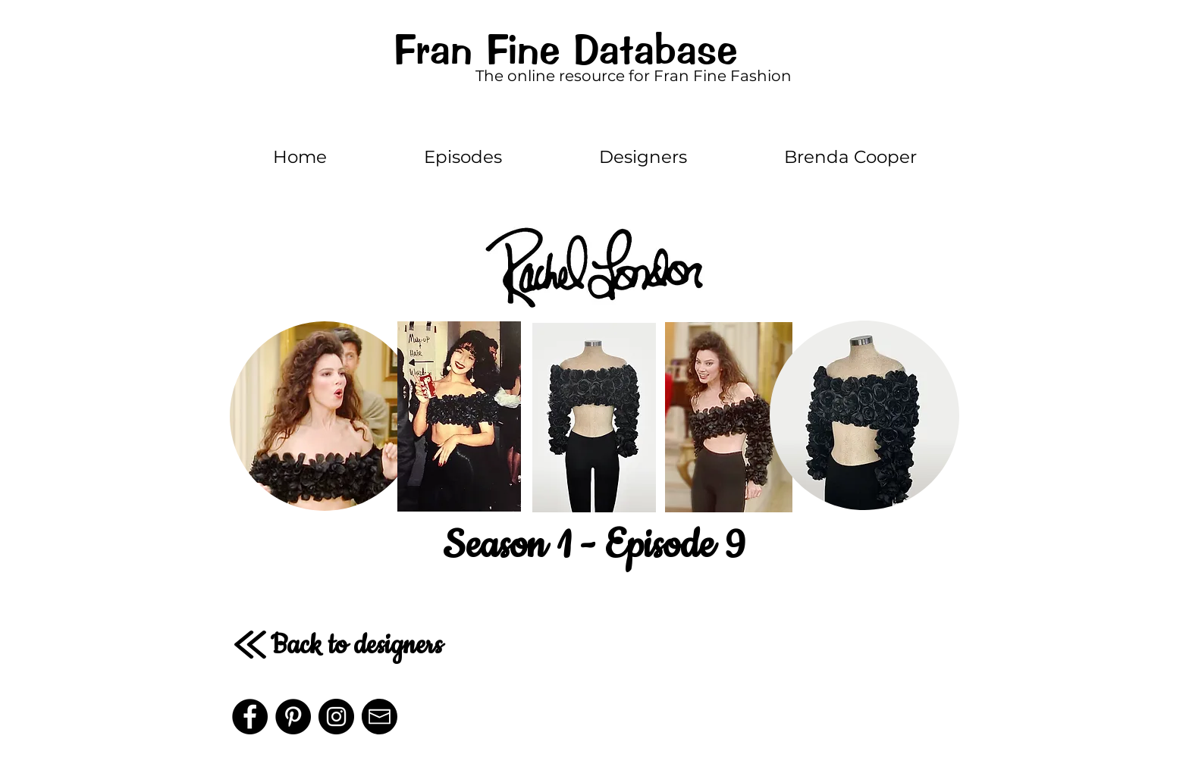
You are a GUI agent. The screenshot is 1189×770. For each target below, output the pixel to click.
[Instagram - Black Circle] (336, 716)
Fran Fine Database (565, 49)
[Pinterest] (293, 716)
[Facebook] (250, 716)
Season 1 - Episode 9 (594, 545)
